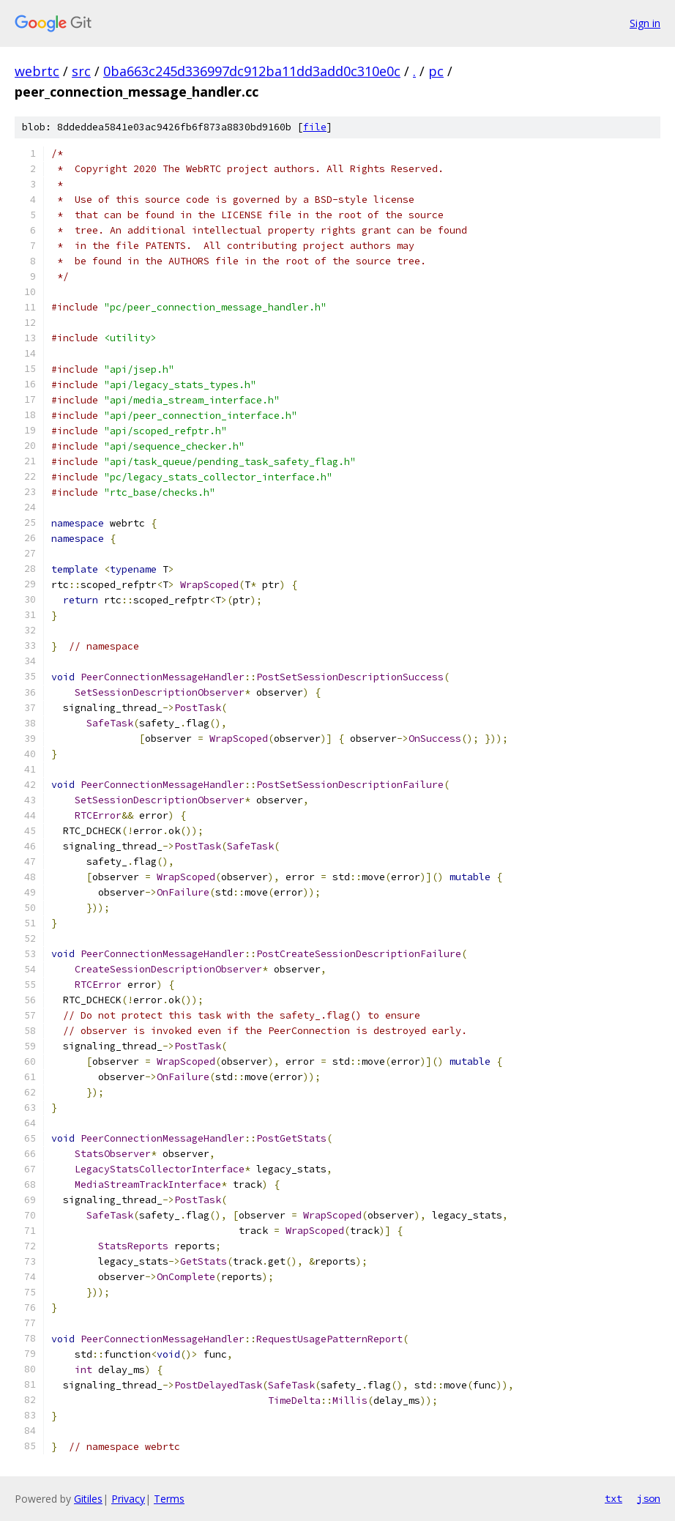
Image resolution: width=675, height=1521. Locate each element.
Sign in (645, 23)
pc (436, 71)
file (315, 127)
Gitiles (88, 1499)
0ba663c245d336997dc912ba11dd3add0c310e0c (251, 71)
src (81, 71)
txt (613, 1498)
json (648, 1498)
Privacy (128, 1499)
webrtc (37, 71)
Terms (169, 1499)
